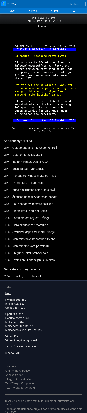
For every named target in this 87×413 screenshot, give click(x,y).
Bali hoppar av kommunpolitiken (32, 203)
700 (71, 120)
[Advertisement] (43, 35)
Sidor (10, 10)
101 (31, 120)
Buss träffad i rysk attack (28, 168)
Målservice (14, 322)
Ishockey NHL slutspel (26, 276)
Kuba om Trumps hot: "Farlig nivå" (34, 189)
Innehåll (12, 352)
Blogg (9, 379)
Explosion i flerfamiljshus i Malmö (33, 260)
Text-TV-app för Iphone (19, 383)
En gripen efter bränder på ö (30, 253)
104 (50, 120)
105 (54, 10)
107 (76, 10)
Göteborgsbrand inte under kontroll (34, 147)
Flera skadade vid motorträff (30, 225)
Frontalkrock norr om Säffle (29, 211)
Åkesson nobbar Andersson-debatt (34, 196)
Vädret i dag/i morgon (21, 340)
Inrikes (14, 303)
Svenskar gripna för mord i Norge (33, 232)
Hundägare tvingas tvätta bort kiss (34, 175)
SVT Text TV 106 (43, 17)
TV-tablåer (20, 346)
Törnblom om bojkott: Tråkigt (30, 218)
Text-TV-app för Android (20, 387)
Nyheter (15, 299)
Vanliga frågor (14, 374)
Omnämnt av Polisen (18, 370)
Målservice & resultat (23, 329)
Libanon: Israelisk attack (27, 154)
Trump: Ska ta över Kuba (28, 182)
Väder (11, 336)
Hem (32, 10)
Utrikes (15, 307)
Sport (14, 314)
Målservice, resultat (20, 326)
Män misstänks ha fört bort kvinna (33, 239)
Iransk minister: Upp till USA (30, 161)
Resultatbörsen (17, 317)
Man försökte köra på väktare (31, 246)
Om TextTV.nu (23, 379)
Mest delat (11, 366)
